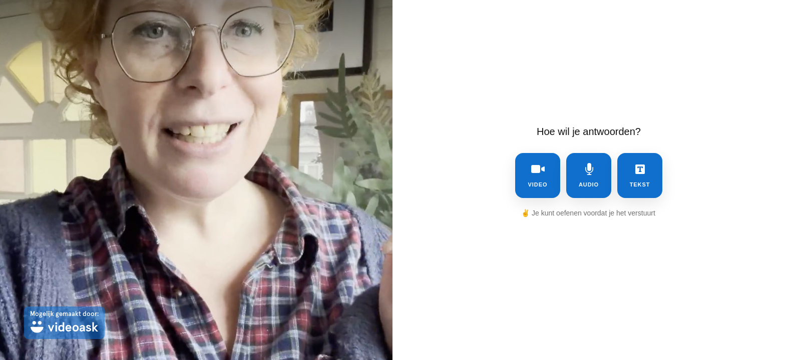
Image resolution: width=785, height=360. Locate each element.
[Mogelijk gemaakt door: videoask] (64, 322)
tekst (640, 175)
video (538, 175)
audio (589, 175)
